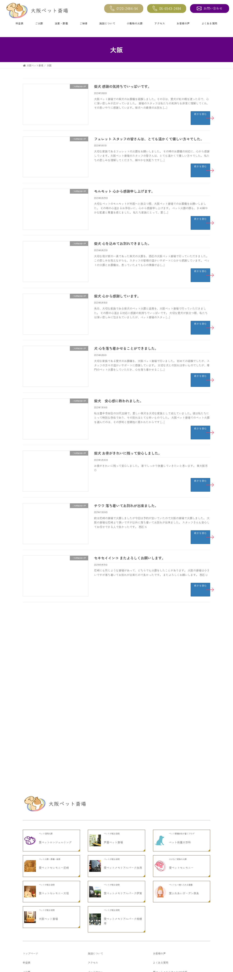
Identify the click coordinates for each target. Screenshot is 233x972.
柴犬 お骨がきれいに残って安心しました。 (128, 453)
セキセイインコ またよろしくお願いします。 (129, 557)
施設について (107, 23)
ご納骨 (84, 23)
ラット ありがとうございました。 (63, 660)
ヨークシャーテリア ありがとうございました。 (71, 792)
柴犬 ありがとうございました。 (61, 682)
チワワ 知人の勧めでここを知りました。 (67, 836)
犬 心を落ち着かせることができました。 (126, 348)
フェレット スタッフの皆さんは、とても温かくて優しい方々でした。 (149, 138)
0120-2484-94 (124, 8)
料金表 (20, 23)
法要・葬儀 (61, 23)
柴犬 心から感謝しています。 (117, 295)
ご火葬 (39, 23)
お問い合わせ (210, 8)
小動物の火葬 (135, 23)
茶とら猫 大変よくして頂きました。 (64, 638)
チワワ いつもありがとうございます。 (65, 704)
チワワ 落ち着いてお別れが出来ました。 (126, 505)
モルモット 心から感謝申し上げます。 (124, 191)
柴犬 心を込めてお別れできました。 (122, 243)
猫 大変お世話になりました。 (60, 748)
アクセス (159, 23)
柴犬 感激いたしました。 (57, 770)
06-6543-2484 (166, 8)
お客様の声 (183, 23)
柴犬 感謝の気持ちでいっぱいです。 (122, 86)
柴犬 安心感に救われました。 (118, 400)
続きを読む (200, 114)
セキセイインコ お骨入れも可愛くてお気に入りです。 (75, 814)
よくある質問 (209, 23)
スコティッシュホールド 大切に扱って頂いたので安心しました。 (82, 726)
